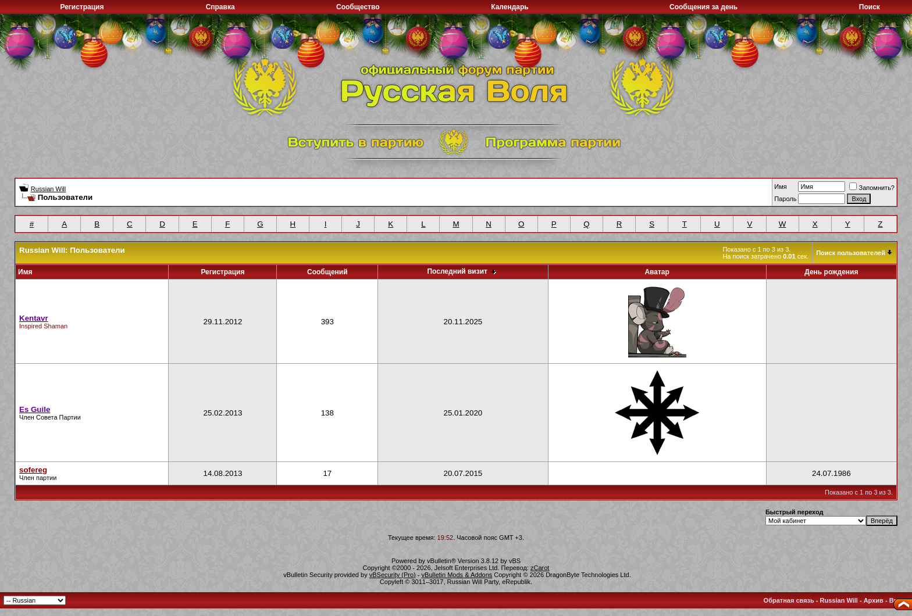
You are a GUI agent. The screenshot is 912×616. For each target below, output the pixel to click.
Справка (220, 7)
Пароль (785, 198)
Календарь (510, 7)
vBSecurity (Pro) (392, 574)
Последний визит (457, 271)
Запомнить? (872, 187)
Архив (874, 600)
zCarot (539, 567)
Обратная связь (789, 600)
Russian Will (48, 188)
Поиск (869, 7)
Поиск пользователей (850, 252)
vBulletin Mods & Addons (457, 574)
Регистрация (82, 7)
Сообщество (357, 7)
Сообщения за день (703, 7)
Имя (780, 186)
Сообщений (327, 272)
